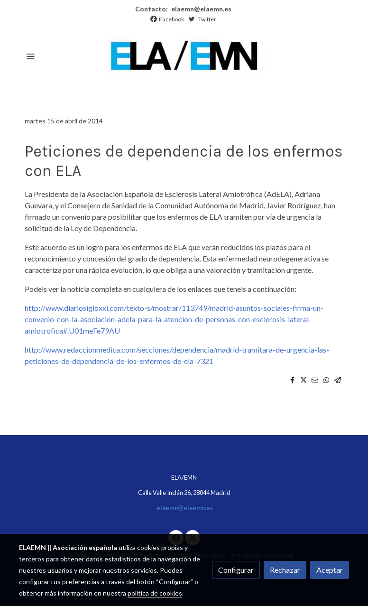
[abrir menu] (30, 56)
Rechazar (285, 569)
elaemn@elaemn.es (200, 9)
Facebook (171, 19)
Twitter (207, 19)
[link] (184, 56)
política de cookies (155, 593)
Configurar (236, 569)
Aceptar (329, 569)
